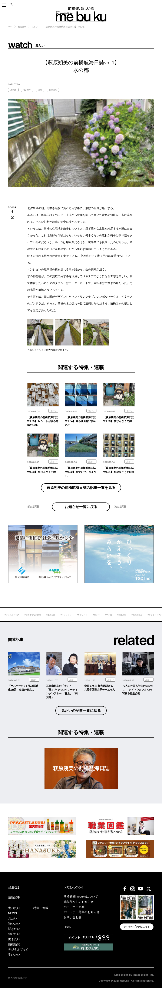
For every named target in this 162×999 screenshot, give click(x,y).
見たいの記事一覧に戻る (81, 718)
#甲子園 (128, 621)
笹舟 (42, 90)
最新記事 (14, 906)
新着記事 (22, 27)
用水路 (14, 90)
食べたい (14, 917)
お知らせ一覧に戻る (81, 511)
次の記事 (120, 516)
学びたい (14, 965)
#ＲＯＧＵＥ (83, 621)
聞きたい (14, 938)
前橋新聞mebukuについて (81, 905)
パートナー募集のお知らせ (81, 921)
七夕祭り (28, 90)
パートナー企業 (74, 916)
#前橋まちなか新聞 (47, 621)
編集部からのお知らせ (78, 910)
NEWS (12, 922)
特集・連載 (40, 917)
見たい (36, 27)
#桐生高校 (142, 621)
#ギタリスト (100, 621)
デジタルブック (18, 960)
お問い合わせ (73, 927)
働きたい (14, 949)
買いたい (14, 933)
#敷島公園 (66, 621)
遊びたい (14, 944)
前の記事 (33, 516)
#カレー (115, 621)
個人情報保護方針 (17, 989)
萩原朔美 (56, 90)
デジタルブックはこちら (137, 935)
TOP (10, 26)
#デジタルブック (25, 621)
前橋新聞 (14, 954)
